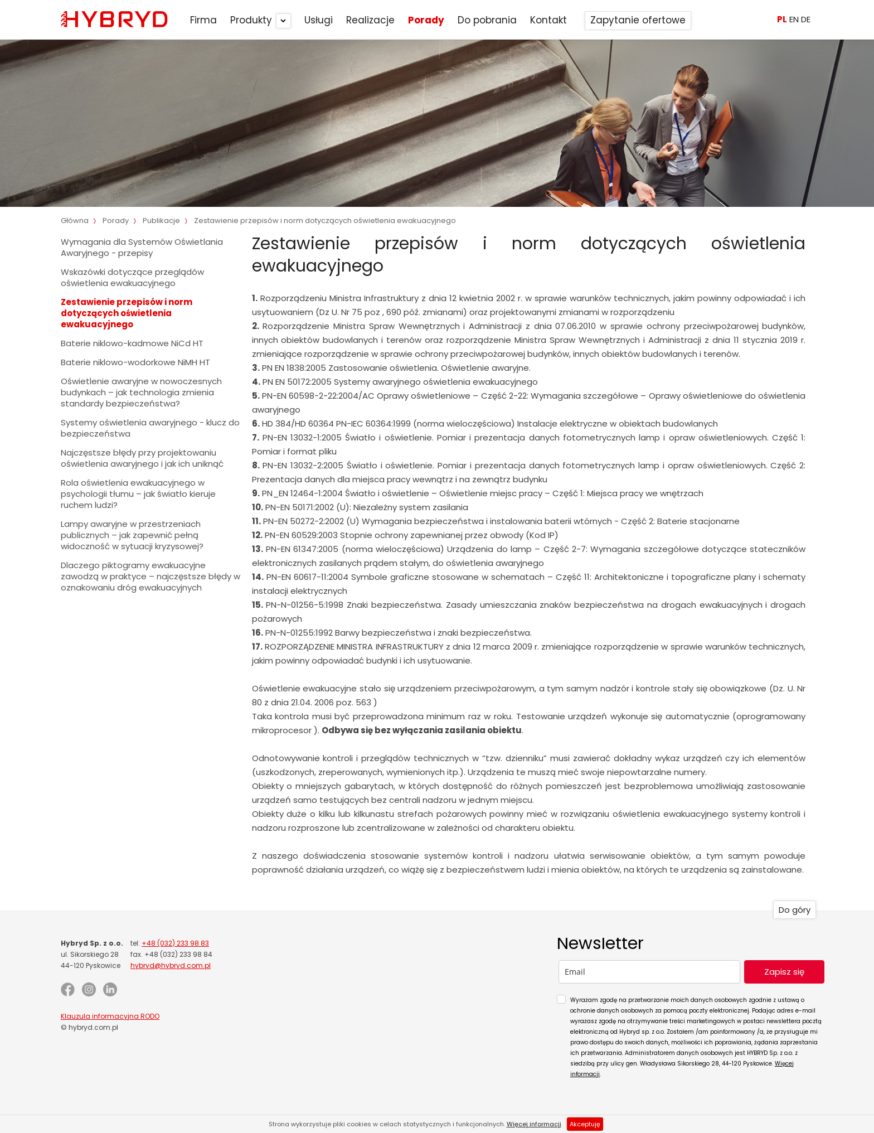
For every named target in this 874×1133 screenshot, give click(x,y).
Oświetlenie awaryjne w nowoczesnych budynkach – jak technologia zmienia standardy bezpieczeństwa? (141, 392)
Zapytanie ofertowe (638, 20)
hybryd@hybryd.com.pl (170, 965)
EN (794, 19)
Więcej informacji (534, 1124)
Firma (203, 20)
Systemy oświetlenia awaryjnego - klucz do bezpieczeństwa (150, 428)
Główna (75, 220)
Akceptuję (585, 1124)
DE (805, 19)
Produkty (251, 20)
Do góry (794, 910)
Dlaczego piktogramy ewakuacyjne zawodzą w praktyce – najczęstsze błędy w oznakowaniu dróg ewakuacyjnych (150, 576)
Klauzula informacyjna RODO (110, 1016)
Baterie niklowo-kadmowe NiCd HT (132, 343)
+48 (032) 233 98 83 (175, 943)
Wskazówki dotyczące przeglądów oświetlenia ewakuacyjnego (132, 277)
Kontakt (548, 20)
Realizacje (370, 20)
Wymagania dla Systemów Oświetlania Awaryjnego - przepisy (142, 247)
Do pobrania (487, 20)
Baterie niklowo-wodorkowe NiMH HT (135, 362)
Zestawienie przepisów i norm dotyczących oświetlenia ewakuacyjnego (126, 313)
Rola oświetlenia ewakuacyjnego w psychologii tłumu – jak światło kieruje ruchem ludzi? (138, 494)
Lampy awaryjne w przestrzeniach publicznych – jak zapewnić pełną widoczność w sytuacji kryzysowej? (132, 535)
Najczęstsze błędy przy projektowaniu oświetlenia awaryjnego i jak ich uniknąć (142, 458)
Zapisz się (784, 971)
